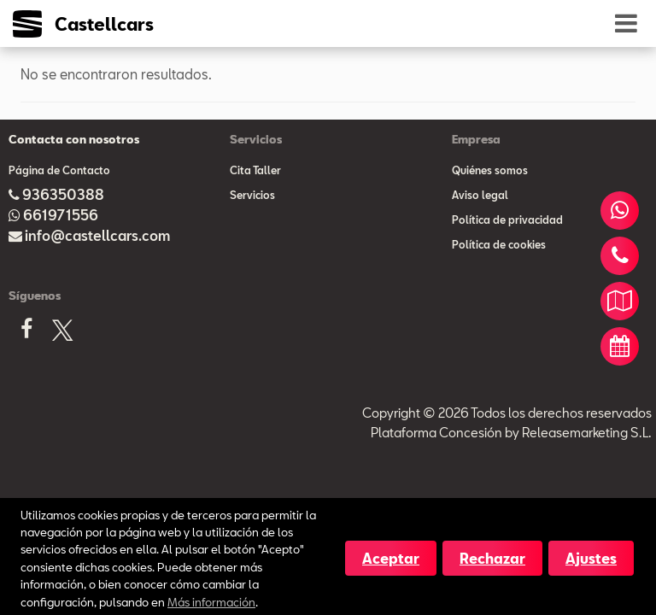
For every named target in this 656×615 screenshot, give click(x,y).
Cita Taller (255, 170)
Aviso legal (480, 195)
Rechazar (492, 558)
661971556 (60, 215)
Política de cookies (499, 244)
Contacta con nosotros (74, 139)
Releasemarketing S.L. (587, 432)
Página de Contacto (59, 170)
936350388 (63, 194)
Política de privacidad (507, 220)
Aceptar (390, 558)
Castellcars (104, 24)
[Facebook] (26, 334)
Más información (211, 601)
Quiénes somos (490, 170)
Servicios (252, 195)
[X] (62, 333)
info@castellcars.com (97, 235)
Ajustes (591, 558)
